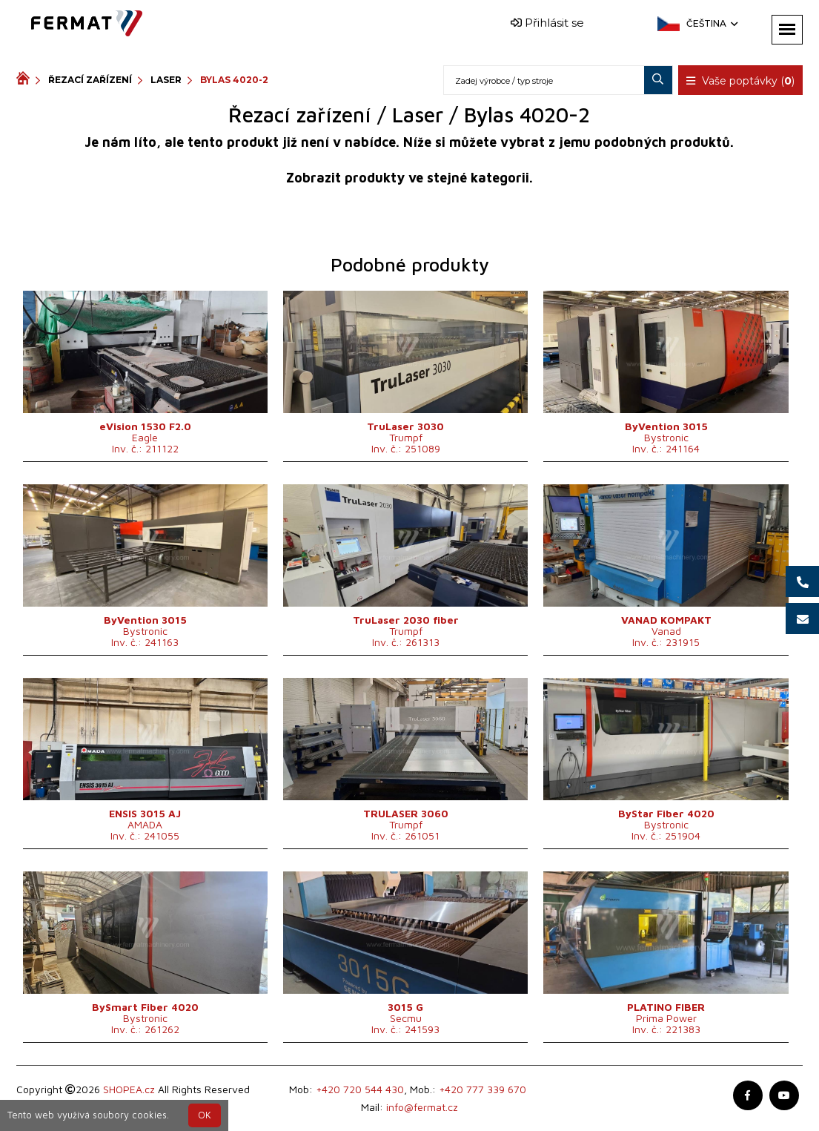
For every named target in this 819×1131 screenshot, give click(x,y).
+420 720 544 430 (360, 1089)
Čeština (710, 23)
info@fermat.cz (422, 1107)
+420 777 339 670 (482, 1089)
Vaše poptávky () (740, 81)
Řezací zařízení (90, 79)
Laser (166, 79)
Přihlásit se (547, 23)
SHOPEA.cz (129, 1089)
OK (204, 1115)
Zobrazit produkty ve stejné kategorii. (409, 177)
